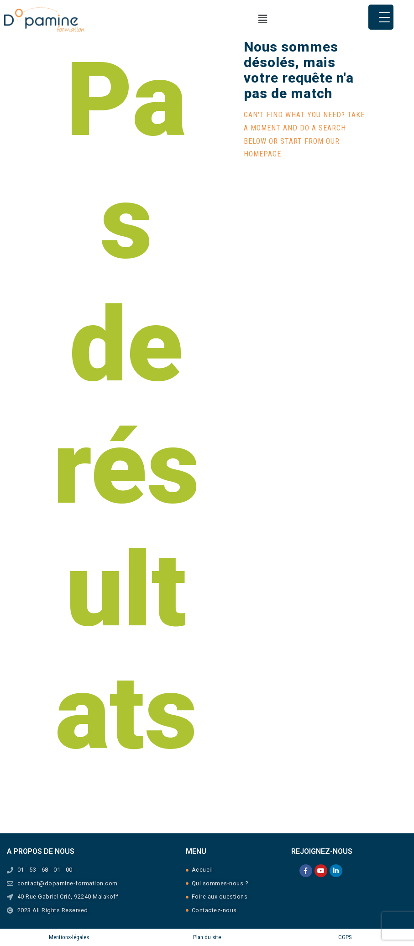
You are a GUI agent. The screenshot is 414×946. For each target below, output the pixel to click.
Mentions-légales (69, 937)
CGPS (345, 937)
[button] (262, 19)
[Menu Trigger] (380, 17)
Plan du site (207, 937)
